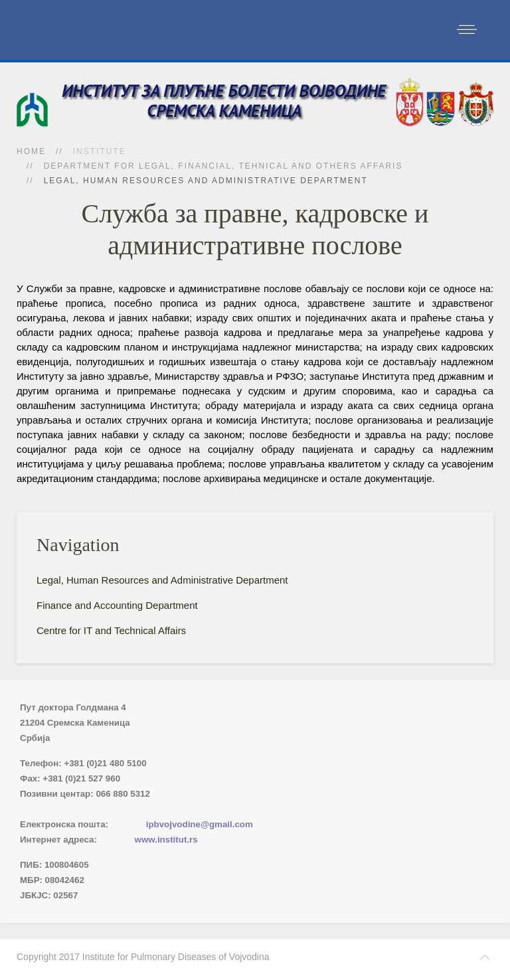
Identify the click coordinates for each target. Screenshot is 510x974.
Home (31, 151)
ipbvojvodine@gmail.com (199, 824)
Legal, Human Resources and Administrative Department (162, 580)
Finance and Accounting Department (117, 605)
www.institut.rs (166, 840)
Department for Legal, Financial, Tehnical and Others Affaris (223, 166)
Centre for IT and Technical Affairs (111, 630)
